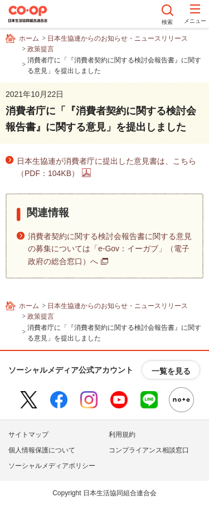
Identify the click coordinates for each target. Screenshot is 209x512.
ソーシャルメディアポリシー (51, 466)
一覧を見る (171, 371)
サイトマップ (28, 434)
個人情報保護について (41, 450)
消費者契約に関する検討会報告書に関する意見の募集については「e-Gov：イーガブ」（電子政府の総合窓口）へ (110, 249)
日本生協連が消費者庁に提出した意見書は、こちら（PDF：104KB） (106, 167)
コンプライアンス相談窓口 (149, 450)
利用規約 (122, 434)
